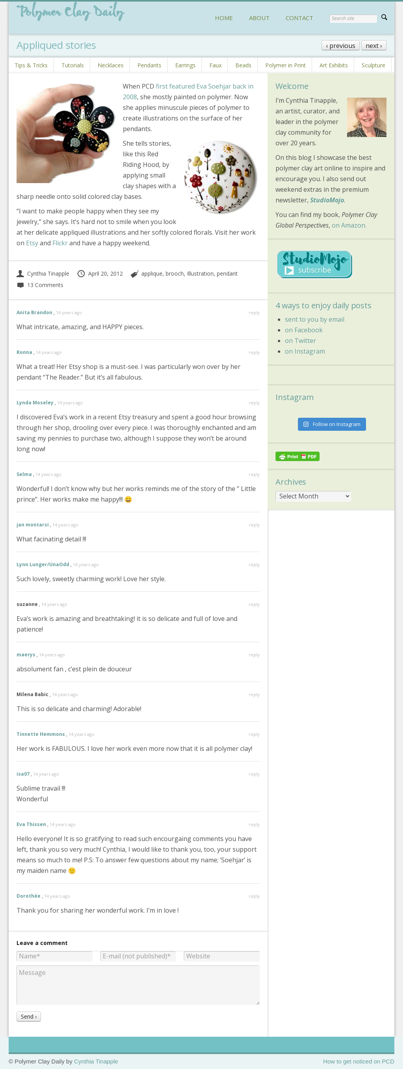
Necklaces (111, 65)
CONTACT (299, 18)
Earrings (185, 65)
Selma (24, 474)
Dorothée (29, 896)
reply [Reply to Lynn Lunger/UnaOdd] (254, 564)
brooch (175, 273)
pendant (227, 273)
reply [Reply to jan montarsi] (254, 525)
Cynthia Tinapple (43, 273)
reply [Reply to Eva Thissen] (254, 824)
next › (374, 45)
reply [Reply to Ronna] (254, 352)
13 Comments (40, 285)
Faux (215, 65)
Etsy (32, 243)
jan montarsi (33, 524)
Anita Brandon (34, 312)
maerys (26, 654)
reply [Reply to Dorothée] (254, 896)
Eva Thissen (31, 824)
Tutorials (72, 65)
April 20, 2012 (99, 273)
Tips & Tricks (31, 65)
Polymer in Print (285, 65)
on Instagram (305, 351)
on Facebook (304, 330)
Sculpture (373, 65)
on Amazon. (349, 225)
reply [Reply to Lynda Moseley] (254, 403)
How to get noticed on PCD (358, 1061)
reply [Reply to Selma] (254, 474)
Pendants (149, 65)
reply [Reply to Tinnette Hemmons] (254, 734)
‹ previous (340, 45)
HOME (224, 18)
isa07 (23, 774)
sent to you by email (314, 319)
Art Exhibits (334, 65)
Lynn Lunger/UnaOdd (43, 564)
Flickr (60, 243)
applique (152, 273)
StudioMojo (327, 200)
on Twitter (300, 340)
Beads (243, 65)
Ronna (24, 352)
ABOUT (259, 18)
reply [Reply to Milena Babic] (254, 694)
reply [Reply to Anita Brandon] (254, 312)
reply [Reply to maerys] (254, 655)
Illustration (200, 273)
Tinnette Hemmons (41, 734)
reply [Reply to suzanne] (254, 604)
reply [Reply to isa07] (254, 774)
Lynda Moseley (35, 402)
